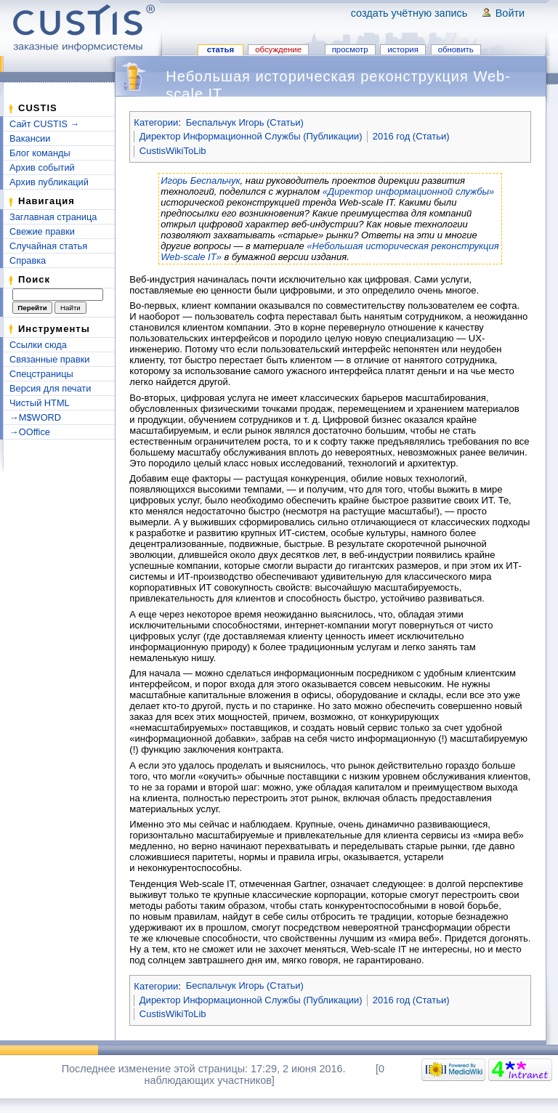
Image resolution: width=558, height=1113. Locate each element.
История (402, 49)
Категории (156, 122)
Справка (27, 260)
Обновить (456, 49)
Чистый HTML (39, 402)
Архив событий (42, 167)
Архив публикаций (49, 182)
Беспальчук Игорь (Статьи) (245, 122)
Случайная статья (48, 245)
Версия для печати (50, 388)
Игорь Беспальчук (200, 180)
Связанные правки (49, 359)
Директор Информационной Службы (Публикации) (251, 136)
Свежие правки (42, 231)
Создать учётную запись (409, 13)
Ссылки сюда (38, 344)
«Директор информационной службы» (409, 191)
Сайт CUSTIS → (44, 123)
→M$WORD (35, 417)
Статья (220, 49)
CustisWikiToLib (173, 150)
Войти (510, 13)
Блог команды (39, 152)
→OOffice (29, 431)
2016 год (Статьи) (411, 136)
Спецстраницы (41, 373)
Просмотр (350, 49)
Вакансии (29, 138)
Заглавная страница (53, 216)
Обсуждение (278, 49)
